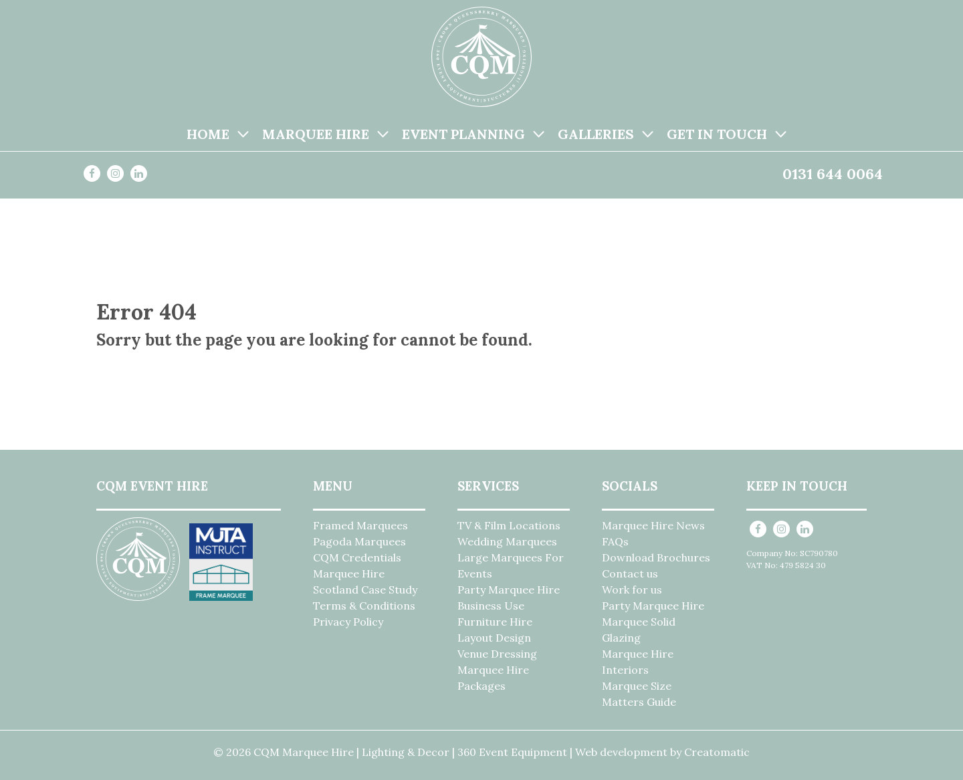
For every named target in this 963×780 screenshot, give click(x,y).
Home (208, 134)
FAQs (615, 541)
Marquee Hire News (653, 525)
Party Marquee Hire (508, 589)
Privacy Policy (348, 621)
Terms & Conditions (364, 605)
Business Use (490, 605)
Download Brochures (656, 557)
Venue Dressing (497, 653)
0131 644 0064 (832, 173)
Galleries (596, 134)
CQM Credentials (357, 557)
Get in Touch (717, 134)
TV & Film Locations (508, 525)
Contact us (630, 573)
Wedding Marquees (507, 541)
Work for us (632, 589)
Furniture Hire (494, 621)
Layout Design (494, 637)
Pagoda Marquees (359, 541)
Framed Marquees (360, 525)
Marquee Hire (315, 134)
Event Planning (463, 134)
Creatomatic (717, 752)
